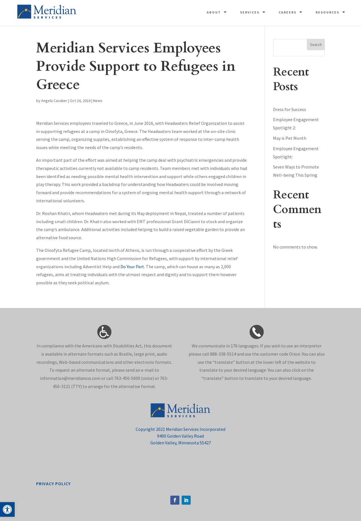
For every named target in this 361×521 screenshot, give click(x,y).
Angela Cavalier (54, 100)
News (97, 100)
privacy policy (53, 483)
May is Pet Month (289, 138)
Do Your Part (132, 266)
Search (316, 44)
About (214, 12)
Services (249, 12)
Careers (287, 12)
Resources (327, 12)
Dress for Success (289, 109)
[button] (7, 509)
